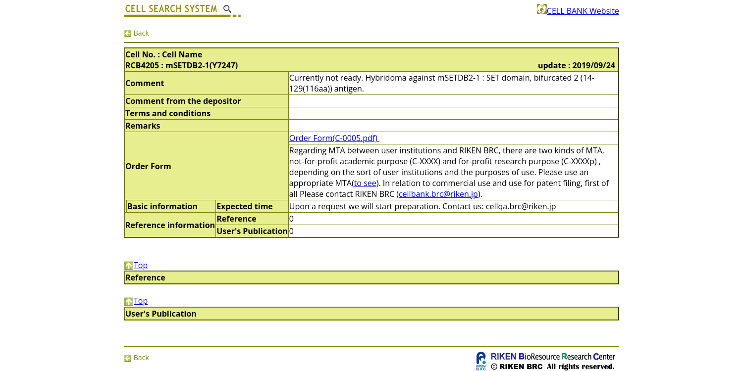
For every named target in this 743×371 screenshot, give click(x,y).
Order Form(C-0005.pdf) (334, 138)
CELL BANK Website (578, 10)
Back (136, 33)
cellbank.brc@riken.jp (438, 193)
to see (365, 183)
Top (136, 265)
